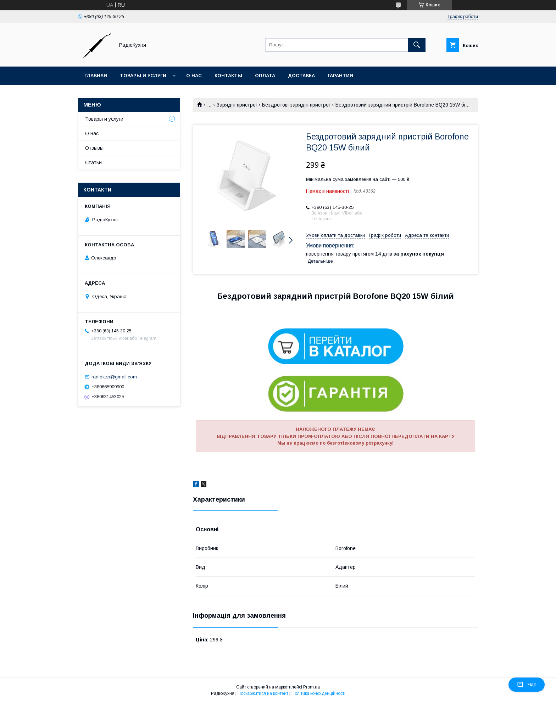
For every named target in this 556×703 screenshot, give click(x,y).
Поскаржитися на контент (263, 693)
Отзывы (94, 148)
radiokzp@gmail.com (114, 376)
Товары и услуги (143, 75)
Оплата (265, 75)
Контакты (228, 75)
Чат (526, 684)
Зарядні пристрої (237, 105)
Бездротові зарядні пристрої (296, 105)
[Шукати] (417, 45)
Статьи (93, 162)
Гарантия (340, 75)
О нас (194, 75)
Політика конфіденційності (318, 693)
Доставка (301, 75)
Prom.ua (311, 687)
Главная (95, 75)
